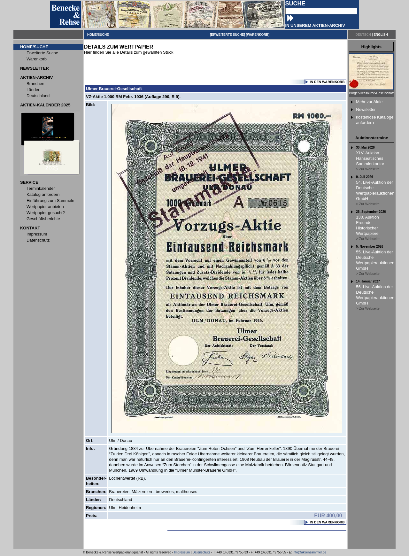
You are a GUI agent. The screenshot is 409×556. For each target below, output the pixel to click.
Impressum (182, 552)
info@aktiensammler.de (309, 552)
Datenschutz (201, 552)
